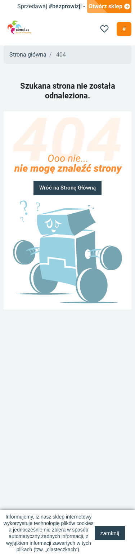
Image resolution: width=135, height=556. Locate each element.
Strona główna (27, 54)
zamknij (109, 533)
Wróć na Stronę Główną (67, 187)
